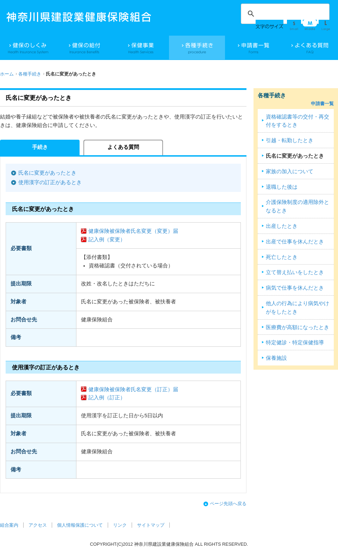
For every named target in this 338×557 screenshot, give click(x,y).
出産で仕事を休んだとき (295, 241)
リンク (120, 525)
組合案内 (9, 525)
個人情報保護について (80, 525)
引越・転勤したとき (289, 140)
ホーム (7, 74)
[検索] (284, 14)
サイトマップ (150, 525)
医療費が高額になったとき (297, 327)
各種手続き (29, 74)
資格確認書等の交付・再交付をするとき (297, 121)
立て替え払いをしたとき (295, 272)
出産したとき (282, 226)
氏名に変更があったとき (47, 173)
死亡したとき (282, 257)
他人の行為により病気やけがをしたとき (297, 308)
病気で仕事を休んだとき (295, 288)
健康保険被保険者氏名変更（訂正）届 (133, 389)
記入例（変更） (106, 239)
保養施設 (276, 358)
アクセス (38, 525)
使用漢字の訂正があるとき (50, 182)
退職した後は (282, 187)
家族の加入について (289, 171)
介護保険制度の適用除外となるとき (297, 206)
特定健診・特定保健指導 (295, 342)
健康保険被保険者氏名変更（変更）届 (133, 231)
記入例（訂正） (106, 397)
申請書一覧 (322, 103)
